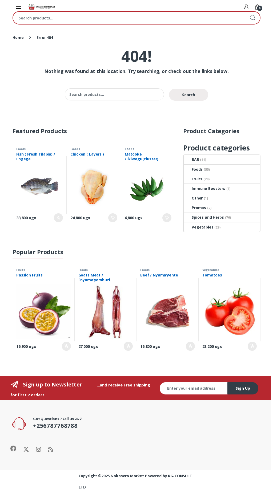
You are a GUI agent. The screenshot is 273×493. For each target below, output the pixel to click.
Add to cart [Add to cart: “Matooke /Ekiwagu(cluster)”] (166, 217)
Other (193, 198)
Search (252, 18)
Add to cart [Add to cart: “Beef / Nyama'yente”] (190, 346)
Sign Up (243, 388)
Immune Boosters (204, 188)
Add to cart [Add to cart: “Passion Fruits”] (66, 346)
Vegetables (199, 227)
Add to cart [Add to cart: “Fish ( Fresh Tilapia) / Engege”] (58, 217)
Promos (195, 207)
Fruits (193, 178)
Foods (21, 149)
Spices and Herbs (204, 217)
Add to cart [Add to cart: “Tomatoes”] (252, 346)
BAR (191, 159)
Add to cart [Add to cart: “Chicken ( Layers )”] (112, 217)
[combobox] (129, 18)
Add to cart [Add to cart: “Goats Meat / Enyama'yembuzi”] (128, 346)
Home (18, 37)
